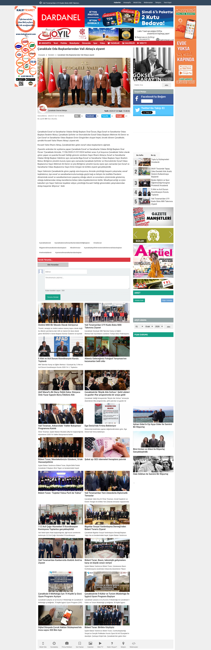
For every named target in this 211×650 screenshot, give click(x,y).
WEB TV (142, 43)
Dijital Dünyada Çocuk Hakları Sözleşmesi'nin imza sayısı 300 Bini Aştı (60, 628)
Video (102, 43)
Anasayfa (127, 2)
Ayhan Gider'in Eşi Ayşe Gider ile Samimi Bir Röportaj (152, 425)
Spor (95, 43)
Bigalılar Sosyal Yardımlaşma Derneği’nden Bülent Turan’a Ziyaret (105, 528)
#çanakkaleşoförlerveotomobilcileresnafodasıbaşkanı (103, 248)
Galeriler (90, 644)
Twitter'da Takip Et (153, 108)
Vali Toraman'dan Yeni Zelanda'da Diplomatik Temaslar (106, 494)
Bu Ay (153, 155)
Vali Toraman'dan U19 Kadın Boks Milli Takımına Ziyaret (103, 326)
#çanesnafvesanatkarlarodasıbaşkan (68, 252)
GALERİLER (128, 43)
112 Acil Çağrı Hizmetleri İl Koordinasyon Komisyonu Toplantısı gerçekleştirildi (58, 528)
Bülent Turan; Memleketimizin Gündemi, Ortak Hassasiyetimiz (60, 460)
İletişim (158, 2)
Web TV (100, 644)
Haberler (117, 2)
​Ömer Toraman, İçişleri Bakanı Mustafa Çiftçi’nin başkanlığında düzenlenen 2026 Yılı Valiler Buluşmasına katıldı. (60, 433)
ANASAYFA (45, 43)
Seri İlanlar (80, 644)
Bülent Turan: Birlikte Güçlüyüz (99, 627)
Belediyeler (74, 43)
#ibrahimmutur (75, 248)
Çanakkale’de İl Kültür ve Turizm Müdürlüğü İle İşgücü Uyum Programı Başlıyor (107, 595)
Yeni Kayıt (167, 2)
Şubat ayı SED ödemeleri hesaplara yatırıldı (105, 459)
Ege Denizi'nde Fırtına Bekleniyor (100, 425)
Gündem (51, 55)
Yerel (56, 43)
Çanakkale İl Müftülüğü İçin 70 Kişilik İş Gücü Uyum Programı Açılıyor (60, 595)
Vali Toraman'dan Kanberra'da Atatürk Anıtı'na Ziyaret (60, 561)
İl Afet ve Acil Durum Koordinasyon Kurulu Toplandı (58, 359)
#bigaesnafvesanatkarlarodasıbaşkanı (52, 248)
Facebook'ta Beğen (153, 96)
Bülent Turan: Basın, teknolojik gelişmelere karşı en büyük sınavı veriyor (105, 561)
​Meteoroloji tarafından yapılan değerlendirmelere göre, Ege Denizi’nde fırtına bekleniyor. (106, 430)
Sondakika (54, 644)
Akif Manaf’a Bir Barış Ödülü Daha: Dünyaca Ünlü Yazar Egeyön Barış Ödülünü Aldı (59, 393)
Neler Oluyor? (112, 644)
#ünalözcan (98, 243)
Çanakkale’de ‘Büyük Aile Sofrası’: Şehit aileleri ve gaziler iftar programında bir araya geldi (107, 393)
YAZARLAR (113, 43)
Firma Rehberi (67, 644)
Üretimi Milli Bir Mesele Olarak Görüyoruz (58, 325)
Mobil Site (137, 2)
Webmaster (148, 2)
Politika (64, 43)
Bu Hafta (139, 155)
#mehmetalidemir (45, 252)
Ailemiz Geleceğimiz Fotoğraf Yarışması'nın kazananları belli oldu (105, 359)
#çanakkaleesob (45, 243)
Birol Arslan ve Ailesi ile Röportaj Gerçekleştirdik (149, 450)
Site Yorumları (53, 265)
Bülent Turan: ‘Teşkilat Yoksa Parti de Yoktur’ (60, 493)
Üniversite (86, 43)
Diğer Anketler (167, 300)
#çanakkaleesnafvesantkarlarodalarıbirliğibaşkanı (72, 243)
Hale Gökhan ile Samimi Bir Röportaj (150, 474)
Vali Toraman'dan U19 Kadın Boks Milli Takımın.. (60, 3)
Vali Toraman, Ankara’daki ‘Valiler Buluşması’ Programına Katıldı (59, 427)
